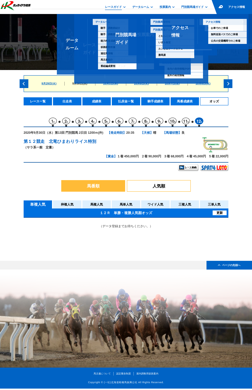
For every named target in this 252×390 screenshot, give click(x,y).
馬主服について (102, 375)
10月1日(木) (110, 83)
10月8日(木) (202, 83)
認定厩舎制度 (123, 375)
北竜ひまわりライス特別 (72, 142)
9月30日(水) (79, 83)
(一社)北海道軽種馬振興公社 (120, 383)
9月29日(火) (48, 83)
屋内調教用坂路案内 (147, 375)
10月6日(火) (141, 83)
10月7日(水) (172, 83)
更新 (219, 214)
